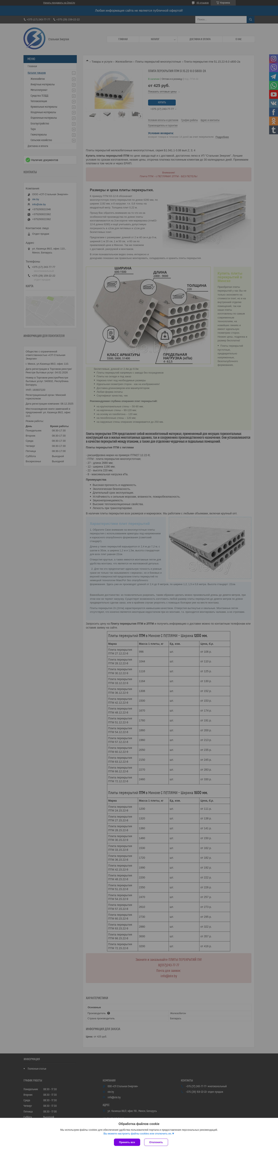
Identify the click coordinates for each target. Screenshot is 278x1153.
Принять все (127, 1142)
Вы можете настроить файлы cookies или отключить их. (137, 1133)
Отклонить (156, 1142)
